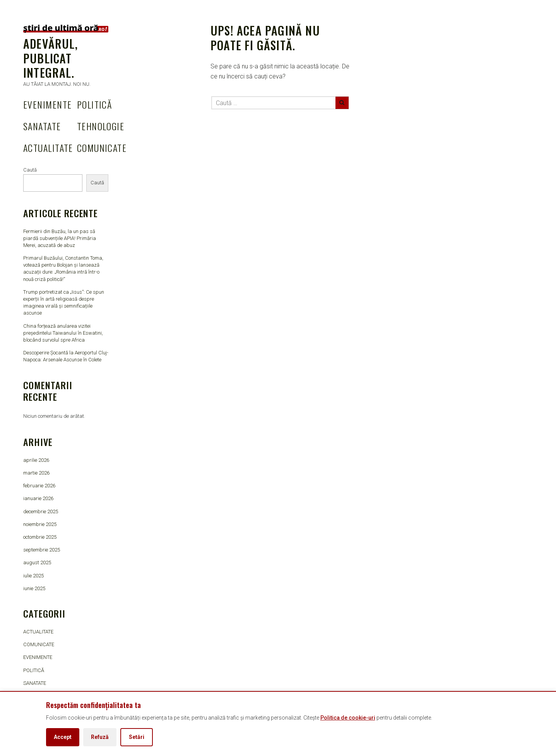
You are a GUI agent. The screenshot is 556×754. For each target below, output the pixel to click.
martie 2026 (36, 473)
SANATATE (42, 126)
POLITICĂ (94, 104)
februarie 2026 (39, 485)
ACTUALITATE (48, 148)
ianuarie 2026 (38, 498)
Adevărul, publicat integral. (50, 58)
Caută (30, 170)
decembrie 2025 (40, 511)
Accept (63, 737)
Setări (136, 737)
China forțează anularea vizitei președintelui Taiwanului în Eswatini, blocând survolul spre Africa (63, 333)
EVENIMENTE (47, 104)
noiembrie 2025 (39, 524)
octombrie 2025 (39, 537)
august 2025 (37, 562)
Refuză (100, 737)
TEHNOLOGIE (100, 126)
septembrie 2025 (41, 550)
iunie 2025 (34, 588)
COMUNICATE (102, 148)
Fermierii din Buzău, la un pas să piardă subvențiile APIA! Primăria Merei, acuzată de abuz (59, 238)
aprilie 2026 (36, 460)
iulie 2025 (33, 576)
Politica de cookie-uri (347, 718)
